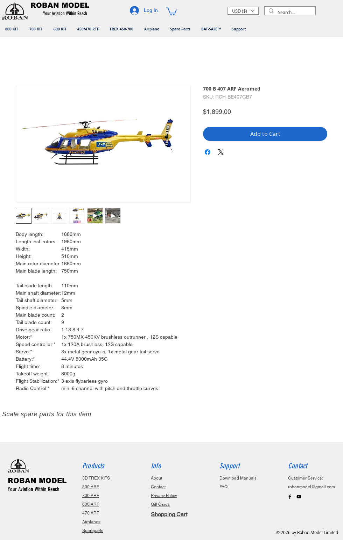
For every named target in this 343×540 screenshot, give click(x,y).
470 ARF (90, 513)
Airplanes (91, 521)
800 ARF (90, 486)
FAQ (223, 486)
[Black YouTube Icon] (299, 496)
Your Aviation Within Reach (33, 489)
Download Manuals (238, 478)
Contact (158, 486)
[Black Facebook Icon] (290, 496)
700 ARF (90, 495)
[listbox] (243, 11)
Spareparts (92, 530)
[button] (66, 13)
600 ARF (90, 504)
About (156, 478)
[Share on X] (221, 152)
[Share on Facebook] (207, 152)
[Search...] (289, 12)
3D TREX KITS (96, 478)
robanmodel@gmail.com (311, 486)
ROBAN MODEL (37, 480)
